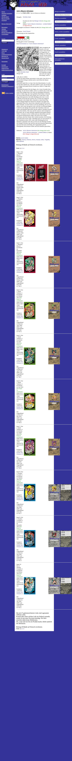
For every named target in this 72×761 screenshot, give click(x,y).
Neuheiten (4, 31)
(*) (22, 179)
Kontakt (4, 65)
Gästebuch (5, 49)
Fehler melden (9, 93)
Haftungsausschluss (7, 70)
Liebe (42, 139)
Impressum (5, 66)
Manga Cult (37, 21)
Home (3, 11)
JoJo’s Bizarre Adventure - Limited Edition (39, 24)
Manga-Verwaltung (7, 32)
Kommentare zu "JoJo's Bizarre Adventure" (31, 43)
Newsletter (5, 61)
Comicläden (5, 34)
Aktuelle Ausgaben (7, 13)
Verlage (4, 29)
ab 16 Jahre (24, 138)
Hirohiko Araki (27, 17)
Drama (24, 139)
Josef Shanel (26, 31)
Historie (29, 139)
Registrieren (5, 85)
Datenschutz (5, 68)
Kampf (38, 139)
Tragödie (47, 139)
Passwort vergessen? (8, 86)
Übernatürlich (20, 141)
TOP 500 (4, 51)
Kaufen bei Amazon (20, 178)
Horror (33, 139)
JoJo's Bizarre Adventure (30, 130)
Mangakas (5, 27)
